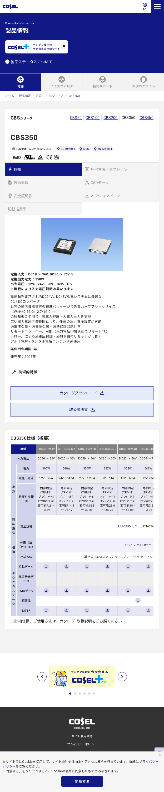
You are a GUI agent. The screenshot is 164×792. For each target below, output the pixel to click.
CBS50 (76, 118)
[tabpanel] (82, 676)
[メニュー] (157, 6)
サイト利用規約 (82, 736)
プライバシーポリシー (82, 744)
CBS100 (93, 118)
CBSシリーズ (55, 96)
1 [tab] (70, 693)
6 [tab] (94, 693)
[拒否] (160, 755)
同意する (82, 782)
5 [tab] (89, 693)
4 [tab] (84, 693)
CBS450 (146, 118)
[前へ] (42, 676)
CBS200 (110, 118)
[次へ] (122, 676)
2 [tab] (75, 693)
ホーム (9, 96)
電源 (39, 96)
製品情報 (25, 96)
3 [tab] (80, 693)
